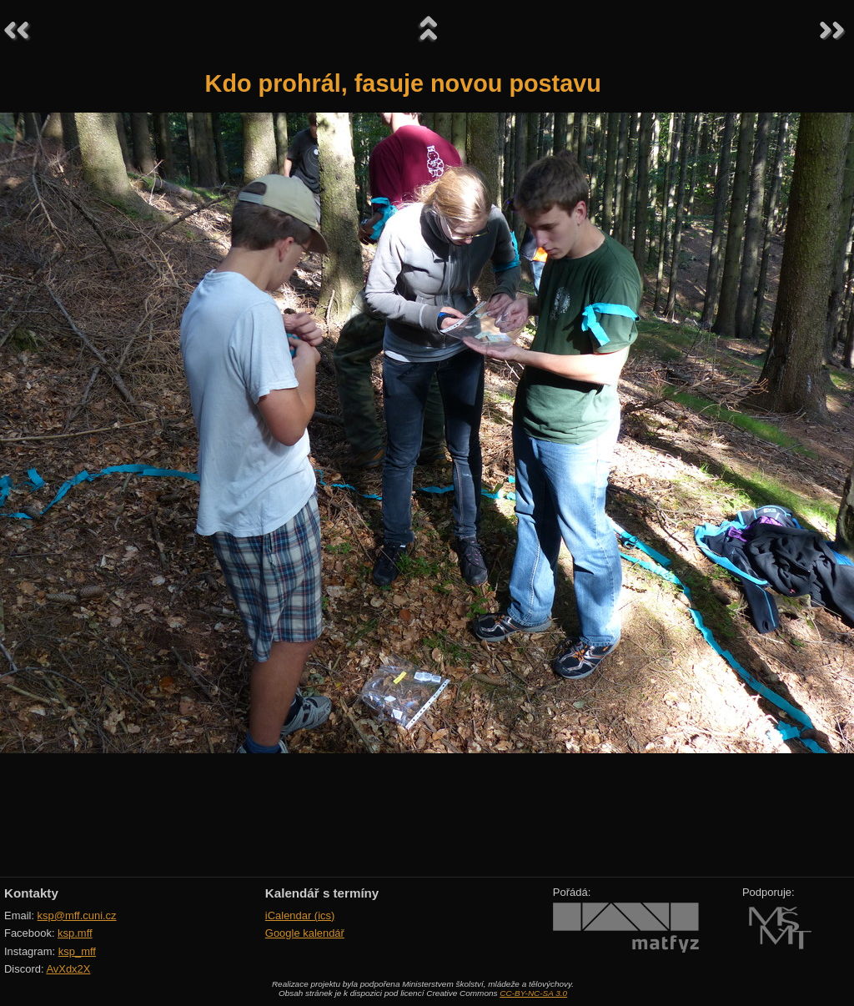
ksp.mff (75, 933)
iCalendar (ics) (300, 915)
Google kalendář (304, 933)
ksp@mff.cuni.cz (77, 915)
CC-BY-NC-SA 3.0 (533, 993)
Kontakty (31, 893)
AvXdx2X (68, 969)
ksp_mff (77, 951)
